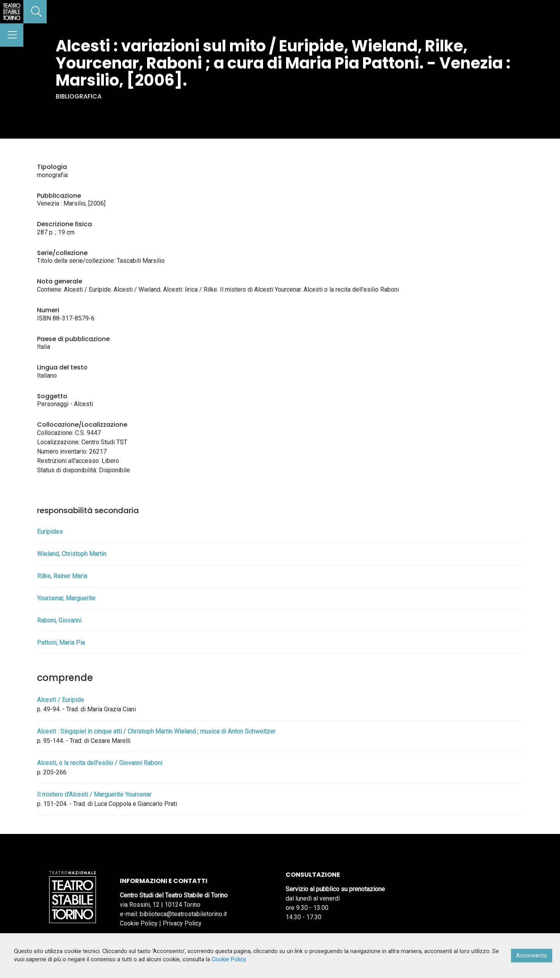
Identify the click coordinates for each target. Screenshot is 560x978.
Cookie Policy (139, 923)
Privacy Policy (182, 923)
